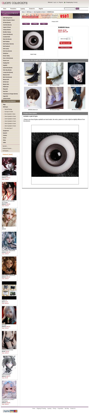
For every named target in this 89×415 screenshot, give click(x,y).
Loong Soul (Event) (8, 72)
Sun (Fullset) (9, 175)
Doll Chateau (6, 41)
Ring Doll (5, 89)
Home (4, 8)
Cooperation (60, 408)
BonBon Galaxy (7, 32)
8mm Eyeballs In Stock (39, 12)
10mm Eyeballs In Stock (10, 116)
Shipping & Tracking (41, 408)
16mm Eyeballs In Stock (10, 123)
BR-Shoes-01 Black (76, 109)
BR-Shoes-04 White (54, 109)
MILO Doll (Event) (7, 77)
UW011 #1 (9, 299)
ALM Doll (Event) (7, 25)
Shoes (4, 137)
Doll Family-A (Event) (8, 44)
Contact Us (32, 8)
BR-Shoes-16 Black (32, 85)
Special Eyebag (8, 109)
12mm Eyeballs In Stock (10, 118)
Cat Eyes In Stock (8, 111)
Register (61, 2)
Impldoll (5, 65)
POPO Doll (5, 86)
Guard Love (6, 60)
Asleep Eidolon (7, 29)
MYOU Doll (6, 82)
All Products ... (6, 150)
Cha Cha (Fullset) (9, 374)
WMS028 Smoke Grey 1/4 (76, 85)
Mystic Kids (6, 84)
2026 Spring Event (7, 17)
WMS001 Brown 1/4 (33, 109)
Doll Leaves (6, 48)
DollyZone (5, 53)
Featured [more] (7, 154)
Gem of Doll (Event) (8, 58)
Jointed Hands (6, 98)
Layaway (22, 8)
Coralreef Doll (6, 36)
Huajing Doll (6, 63)
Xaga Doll (5, 96)
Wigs (4, 104)
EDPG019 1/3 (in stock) (9, 349)
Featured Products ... (7, 148)
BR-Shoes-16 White (54, 85)
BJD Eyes (29, 12)
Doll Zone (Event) (7, 51)
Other (4, 140)
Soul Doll (5, 91)
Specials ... (5, 146)
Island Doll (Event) (7, 67)
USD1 (4, 142)
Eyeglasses (6, 130)
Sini (9, 227)
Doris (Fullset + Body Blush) (9, 250)
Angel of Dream (7, 27)
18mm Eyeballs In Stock (10, 126)
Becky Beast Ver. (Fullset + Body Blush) (9, 400)
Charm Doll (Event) (8, 34)
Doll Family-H (6, 46)
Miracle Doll (6, 79)
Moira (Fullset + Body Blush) (9, 275)
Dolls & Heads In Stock (9, 20)
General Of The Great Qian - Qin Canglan (9, 201)
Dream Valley (6, 55)
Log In (54, 2)
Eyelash (5, 133)
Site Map (67, 408)
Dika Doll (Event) (7, 39)
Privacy (54, 408)
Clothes (5, 135)
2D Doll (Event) (7, 22)
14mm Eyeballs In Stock (10, 121)
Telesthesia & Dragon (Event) (10, 93)
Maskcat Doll (6, 74)
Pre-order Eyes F (8, 128)
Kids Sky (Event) (7, 70)
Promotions (13, 8)
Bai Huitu (9, 324)
